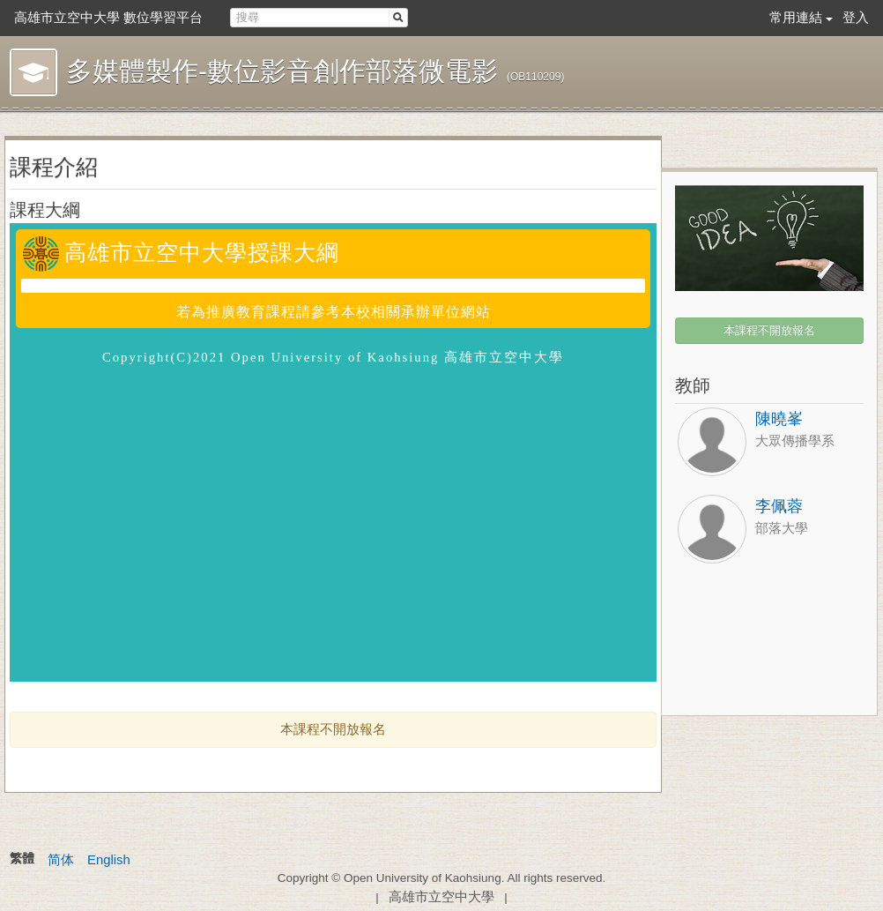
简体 (61, 860)
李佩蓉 (779, 506)
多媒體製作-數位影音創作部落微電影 (282, 71)
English (108, 860)
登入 (855, 17)
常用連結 (795, 17)
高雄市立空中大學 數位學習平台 (108, 17)
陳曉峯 (779, 419)
